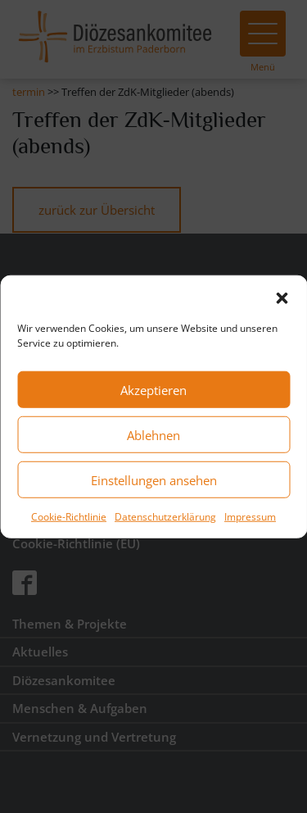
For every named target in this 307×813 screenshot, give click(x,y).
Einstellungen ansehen (154, 479)
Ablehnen (153, 434)
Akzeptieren (153, 389)
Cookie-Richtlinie (68, 517)
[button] (281, 296)
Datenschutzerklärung (165, 517)
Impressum (250, 517)
